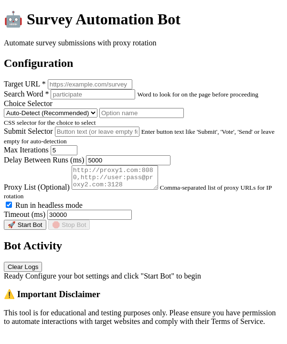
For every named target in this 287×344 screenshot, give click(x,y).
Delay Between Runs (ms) (44, 160)
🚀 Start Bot (25, 229)
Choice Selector (28, 103)
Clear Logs (23, 271)
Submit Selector (28, 131)
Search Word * (26, 94)
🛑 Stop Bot (69, 229)
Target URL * (25, 84)
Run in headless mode (44, 209)
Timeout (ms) (24, 219)
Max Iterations (26, 150)
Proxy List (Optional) (37, 191)
